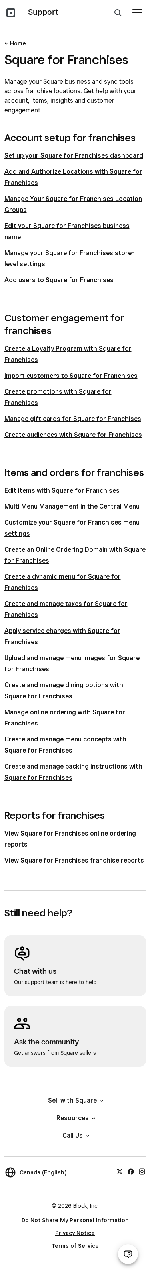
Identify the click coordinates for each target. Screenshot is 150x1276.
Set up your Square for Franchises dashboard (73, 155)
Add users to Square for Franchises (59, 280)
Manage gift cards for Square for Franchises (72, 419)
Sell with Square (75, 1100)
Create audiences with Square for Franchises (73, 434)
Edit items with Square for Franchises (62, 490)
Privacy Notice (75, 1233)
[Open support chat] (128, 1254)
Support (43, 12)
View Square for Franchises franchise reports (74, 860)
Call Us (75, 1135)
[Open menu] (137, 12)
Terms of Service (75, 1246)
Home (18, 43)
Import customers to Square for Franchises (71, 375)
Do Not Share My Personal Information (75, 1220)
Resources (75, 1118)
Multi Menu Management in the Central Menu (72, 506)
